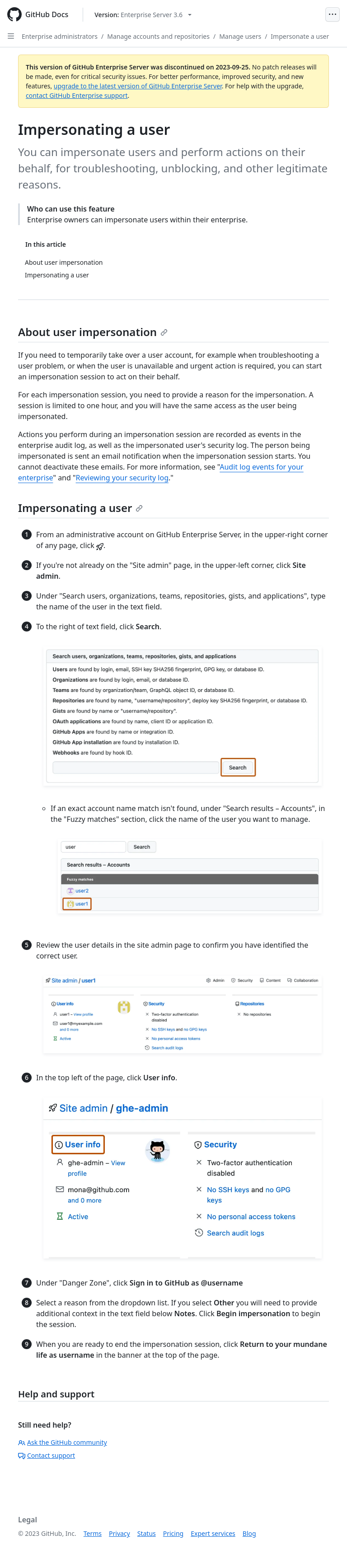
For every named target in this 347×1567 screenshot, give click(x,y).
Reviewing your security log (122, 478)
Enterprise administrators (60, 36)
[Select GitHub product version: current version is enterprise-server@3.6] (143, 15)
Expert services (213, 1533)
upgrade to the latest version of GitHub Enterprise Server (138, 86)
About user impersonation (93, 331)
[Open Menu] (332, 14)
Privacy (119, 1533)
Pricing (173, 1533)
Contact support (46, 1455)
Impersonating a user (80, 507)
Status (146, 1533)
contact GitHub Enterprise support (77, 95)
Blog (249, 1533)
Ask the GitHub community (62, 1442)
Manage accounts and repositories (158, 36)
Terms (93, 1533)
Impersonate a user (300, 36)
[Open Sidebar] (11, 36)
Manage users (240, 36)
